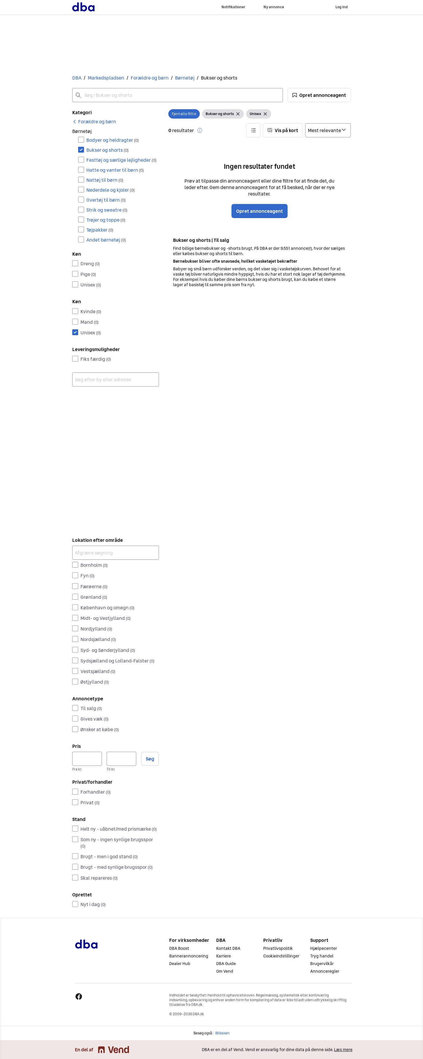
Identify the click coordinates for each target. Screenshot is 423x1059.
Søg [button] (150, 758)
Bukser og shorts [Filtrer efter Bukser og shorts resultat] (107, 150)
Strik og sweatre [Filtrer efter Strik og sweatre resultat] (106, 209)
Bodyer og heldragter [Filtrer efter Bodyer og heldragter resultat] (112, 140)
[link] (94, 121)
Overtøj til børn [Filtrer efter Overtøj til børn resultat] (106, 199)
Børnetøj (184, 78)
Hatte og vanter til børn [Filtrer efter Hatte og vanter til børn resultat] (115, 169)
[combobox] (177, 95)
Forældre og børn (150, 78)
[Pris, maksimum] (121, 759)
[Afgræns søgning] (115, 553)
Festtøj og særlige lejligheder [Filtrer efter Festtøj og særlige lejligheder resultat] (121, 159)
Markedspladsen (106, 78)
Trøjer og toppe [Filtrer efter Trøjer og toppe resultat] (105, 219)
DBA (76, 78)
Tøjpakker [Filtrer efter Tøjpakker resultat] (99, 229)
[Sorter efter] (328, 130)
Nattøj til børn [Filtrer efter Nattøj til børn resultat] (104, 179)
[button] (319, 95)
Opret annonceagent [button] (259, 211)
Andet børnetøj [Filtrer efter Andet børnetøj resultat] (106, 239)
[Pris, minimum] (87, 759)
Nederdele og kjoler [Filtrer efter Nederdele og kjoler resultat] (110, 189)
